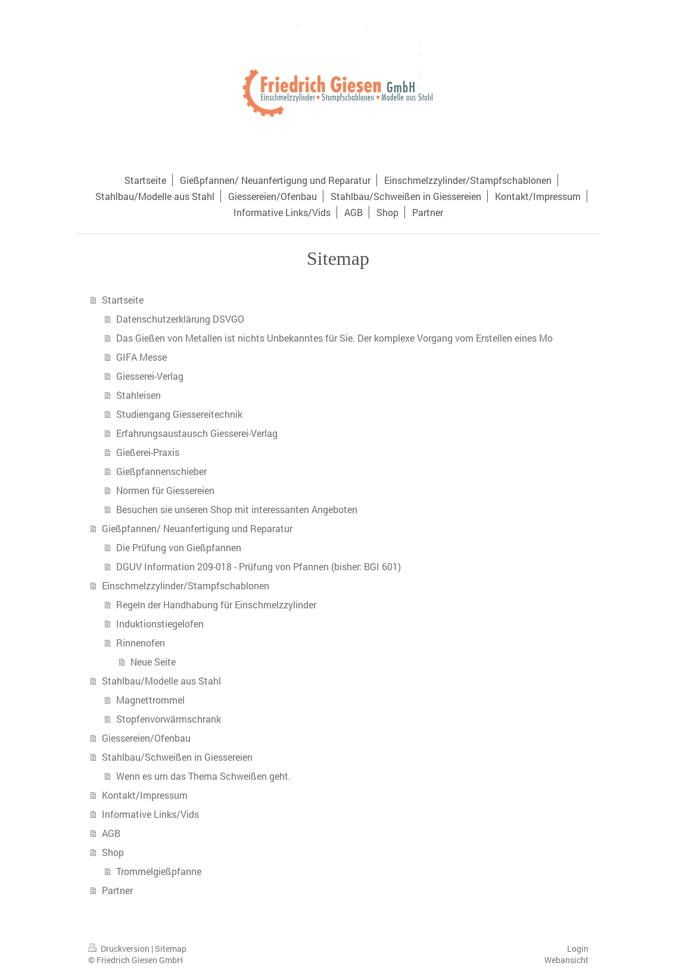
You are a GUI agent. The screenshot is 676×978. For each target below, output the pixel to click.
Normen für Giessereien (165, 490)
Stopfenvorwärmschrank (168, 719)
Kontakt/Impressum (145, 795)
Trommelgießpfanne (158, 871)
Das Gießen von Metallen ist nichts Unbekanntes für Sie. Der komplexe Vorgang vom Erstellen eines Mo (334, 338)
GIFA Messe (141, 357)
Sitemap (170, 948)
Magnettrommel (150, 699)
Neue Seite (153, 661)
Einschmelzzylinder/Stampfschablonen (185, 585)
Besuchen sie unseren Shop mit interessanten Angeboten (236, 509)
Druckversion (119, 948)
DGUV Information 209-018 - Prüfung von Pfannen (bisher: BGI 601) (258, 566)
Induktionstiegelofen (160, 623)
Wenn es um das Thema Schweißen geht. (203, 776)
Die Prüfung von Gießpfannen (178, 547)
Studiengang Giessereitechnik (179, 414)
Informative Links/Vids (150, 814)
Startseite (123, 299)
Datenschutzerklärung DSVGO (180, 319)
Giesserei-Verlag (149, 376)
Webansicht (566, 959)
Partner (117, 890)
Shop (113, 852)
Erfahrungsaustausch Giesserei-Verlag (197, 433)
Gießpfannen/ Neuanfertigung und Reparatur (197, 528)
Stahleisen (138, 395)
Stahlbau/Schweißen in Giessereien (177, 757)
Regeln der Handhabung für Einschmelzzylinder (216, 604)
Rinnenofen (140, 642)
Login (577, 948)
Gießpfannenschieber (161, 471)
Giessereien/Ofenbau (146, 738)
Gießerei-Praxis (147, 452)
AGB (111, 833)
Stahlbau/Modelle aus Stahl (161, 680)
